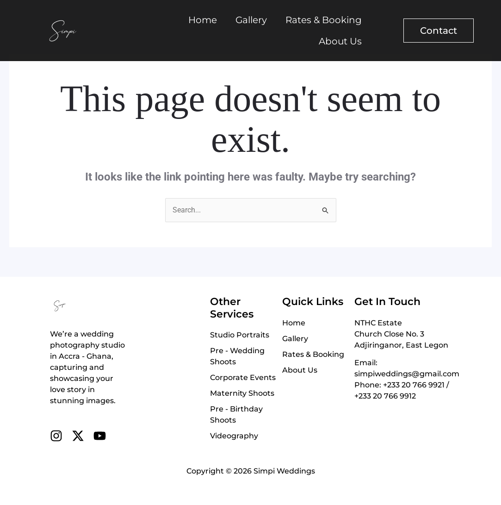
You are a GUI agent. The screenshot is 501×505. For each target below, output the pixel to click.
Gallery (251, 19)
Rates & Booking (323, 19)
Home (202, 19)
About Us (340, 41)
